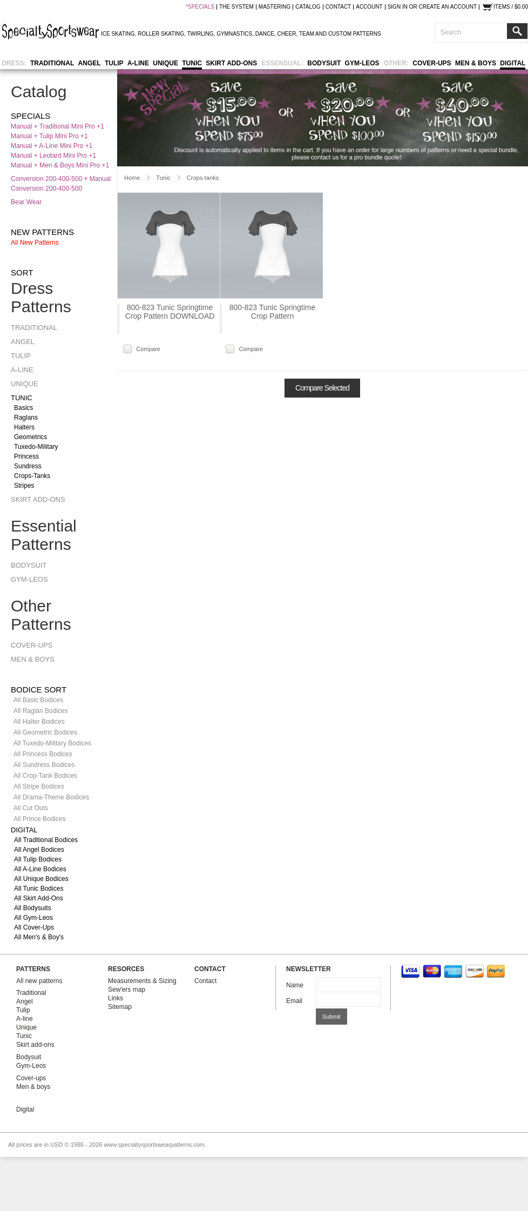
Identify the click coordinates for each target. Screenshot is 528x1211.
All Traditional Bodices (46, 840)
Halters (24, 427)
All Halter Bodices (39, 721)
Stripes (24, 485)
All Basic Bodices (38, 700)
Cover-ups (431, 63)
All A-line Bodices (40, 869)
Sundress (28, 466)
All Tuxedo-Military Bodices (52, 743)
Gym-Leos (362, 63)
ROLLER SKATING (161, 34)
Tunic (192, 63)
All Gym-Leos (33, 917)
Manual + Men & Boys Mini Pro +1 (60, 165)
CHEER (286, 34)
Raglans (26, 417)
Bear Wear (26, 202)
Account (369, 7)
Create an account (447, 7)
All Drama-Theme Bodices (51, 797)
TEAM (306, 34)
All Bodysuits (32, 908)
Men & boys (475, 63)
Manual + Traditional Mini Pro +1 (57, 126)
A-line (138, 63)
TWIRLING (200, 34)
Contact (205, 981)
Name (294, 985)
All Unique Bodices (41, 879)
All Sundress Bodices (44, 765)
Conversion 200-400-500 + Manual (61, 179)
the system (236, 7)
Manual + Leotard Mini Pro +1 (53, 155)
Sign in (398, 7)
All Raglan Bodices (40, 711)
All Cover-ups (34, 927)
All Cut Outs (30, 808)
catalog (307, 7)
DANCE (264, 34)
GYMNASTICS (234, 34)
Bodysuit (324, 63)
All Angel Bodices (39, 849)
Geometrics (30, 437)
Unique (165, 63)
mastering (274, 7)
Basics (23, 408)
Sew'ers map (126, 989)
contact (338, 7)
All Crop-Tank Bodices (45, 775)
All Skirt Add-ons (38, 898)
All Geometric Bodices (45, 732)
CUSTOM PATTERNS (354, 34)
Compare (148, 349)
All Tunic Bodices (38, 888)
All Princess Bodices (42, 754)
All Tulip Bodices (38, 859)
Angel (89, 63)
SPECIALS (201, 7)
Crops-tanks (32, 476)
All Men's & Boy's (39, 937)
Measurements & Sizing (142, 981)
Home (132, 177)
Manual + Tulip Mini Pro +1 (49, 136)
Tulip (114, 63)
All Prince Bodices (39, 819)
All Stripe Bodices (38, 786)
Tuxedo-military (36, 446)
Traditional (52, 63)
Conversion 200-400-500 (46, 188)
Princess (26, 456)
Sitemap (120, 1007)
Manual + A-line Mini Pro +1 (51, 146)
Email (294, 1001)
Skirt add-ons (231, 63)
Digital (512, 63)
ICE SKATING (118, 34)
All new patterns (35, 242)
